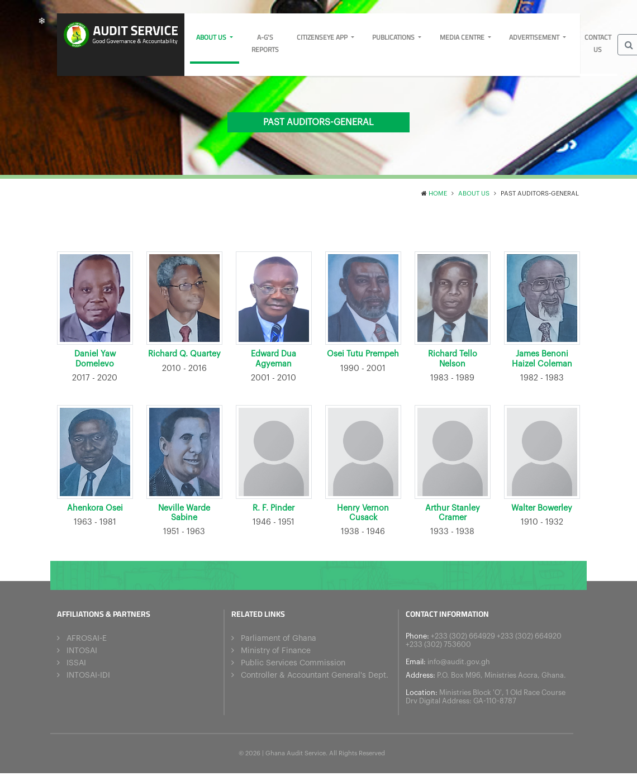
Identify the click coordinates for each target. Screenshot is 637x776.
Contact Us (597, 43)
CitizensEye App (323, 37)
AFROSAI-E (86, 636)
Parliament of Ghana (278, 636)
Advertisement (535, 37)
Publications (394, 37)
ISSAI (76, 661)
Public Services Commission (293, 661)
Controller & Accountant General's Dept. (314, 673)
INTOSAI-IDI (88, 673)
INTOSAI (81, 649)
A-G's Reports (265, 43)
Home (438, 194)
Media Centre (463, 37)
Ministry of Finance (276, 649)
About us (212, 37)
